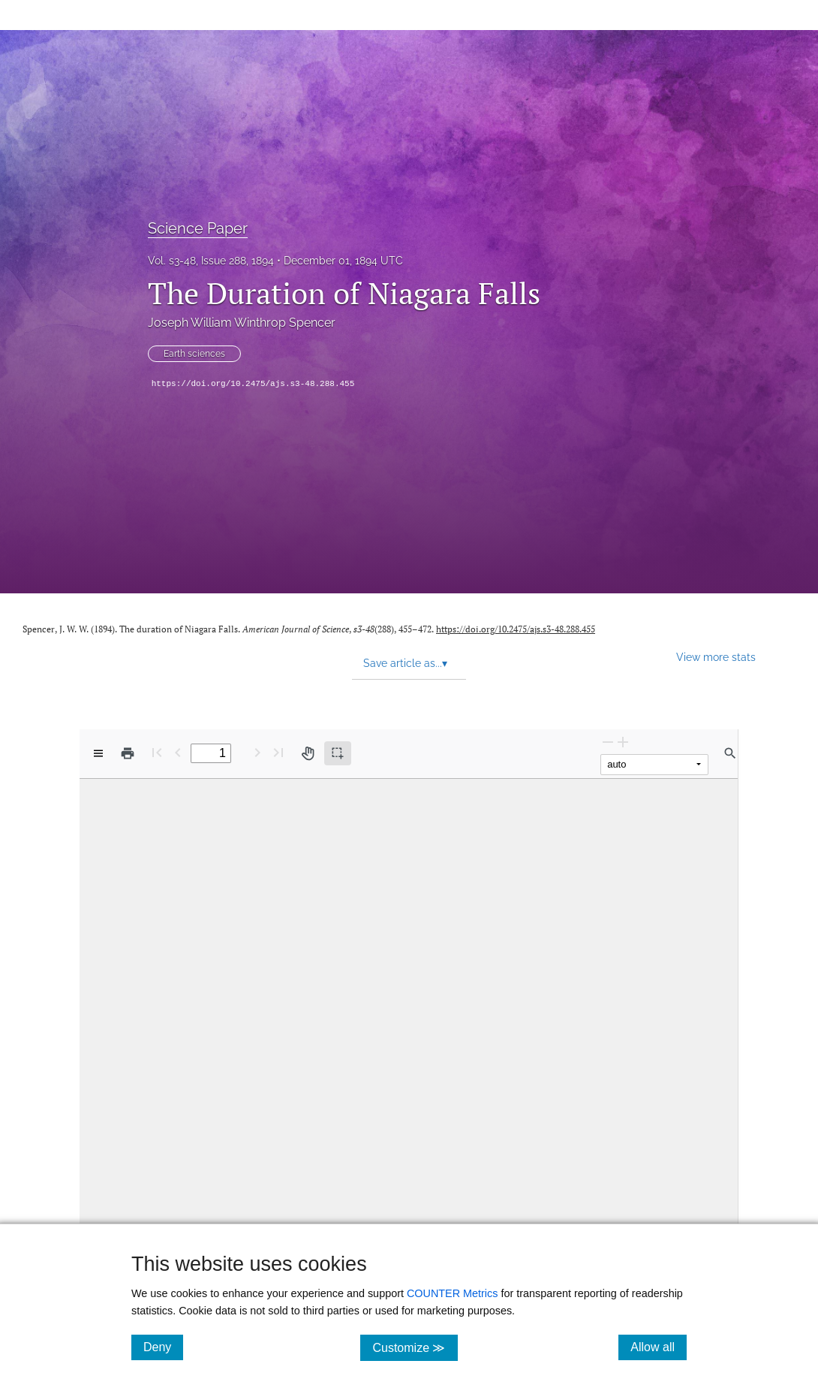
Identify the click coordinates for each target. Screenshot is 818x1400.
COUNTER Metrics (452, 1293)
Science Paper (198, 228)
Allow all (658, 1346)
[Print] (127, 753)
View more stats (716, 656)
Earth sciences (194, 353)
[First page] (157, 752)
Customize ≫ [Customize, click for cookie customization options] (414, 1347)
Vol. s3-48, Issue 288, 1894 (211, 261)
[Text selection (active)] (337, 753)
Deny (163, 1346)
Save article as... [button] (405, 663)
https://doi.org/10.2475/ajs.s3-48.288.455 (253, 383)
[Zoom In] (623, 741)
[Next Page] (257, 752)
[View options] (98, 753)
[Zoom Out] (608, 741)
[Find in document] (730, 753)
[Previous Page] (178, 752)
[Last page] (278, 752)
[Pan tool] (307, 753)
